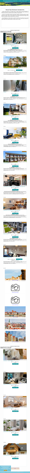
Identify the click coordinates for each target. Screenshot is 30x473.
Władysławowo (24, 33)
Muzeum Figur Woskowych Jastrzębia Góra (15, 468)
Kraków (25, 420)
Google (1, 466)
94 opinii (23, 191)
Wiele (25, 349)
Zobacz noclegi (15, 48)
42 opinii (19, 144)
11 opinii (19, 120)
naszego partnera (17, 52)
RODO (7, 469)
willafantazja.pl (28, 0)
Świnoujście (24, 396)
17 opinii (19, 49)
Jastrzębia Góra (24, 104)
